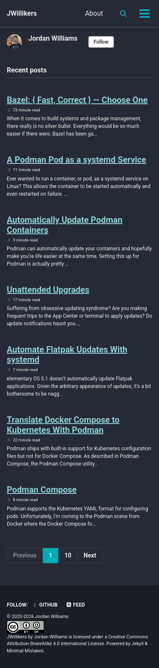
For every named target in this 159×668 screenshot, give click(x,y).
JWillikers (22, 13)
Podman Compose (42, 490)
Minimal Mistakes (25, 651)
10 (67, 555)
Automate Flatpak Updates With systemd (67, 354)
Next (90, 555)
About (94, 13)
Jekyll (138, 643)
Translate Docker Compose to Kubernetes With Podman (63, 425)
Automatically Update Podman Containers (65, 225)
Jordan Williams (53, 38)
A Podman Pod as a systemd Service (76, 160)
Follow (101, 42)
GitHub (45, 605)
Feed (75, 605)
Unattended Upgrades (48, 290)
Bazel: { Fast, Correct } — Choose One (77, 100)
